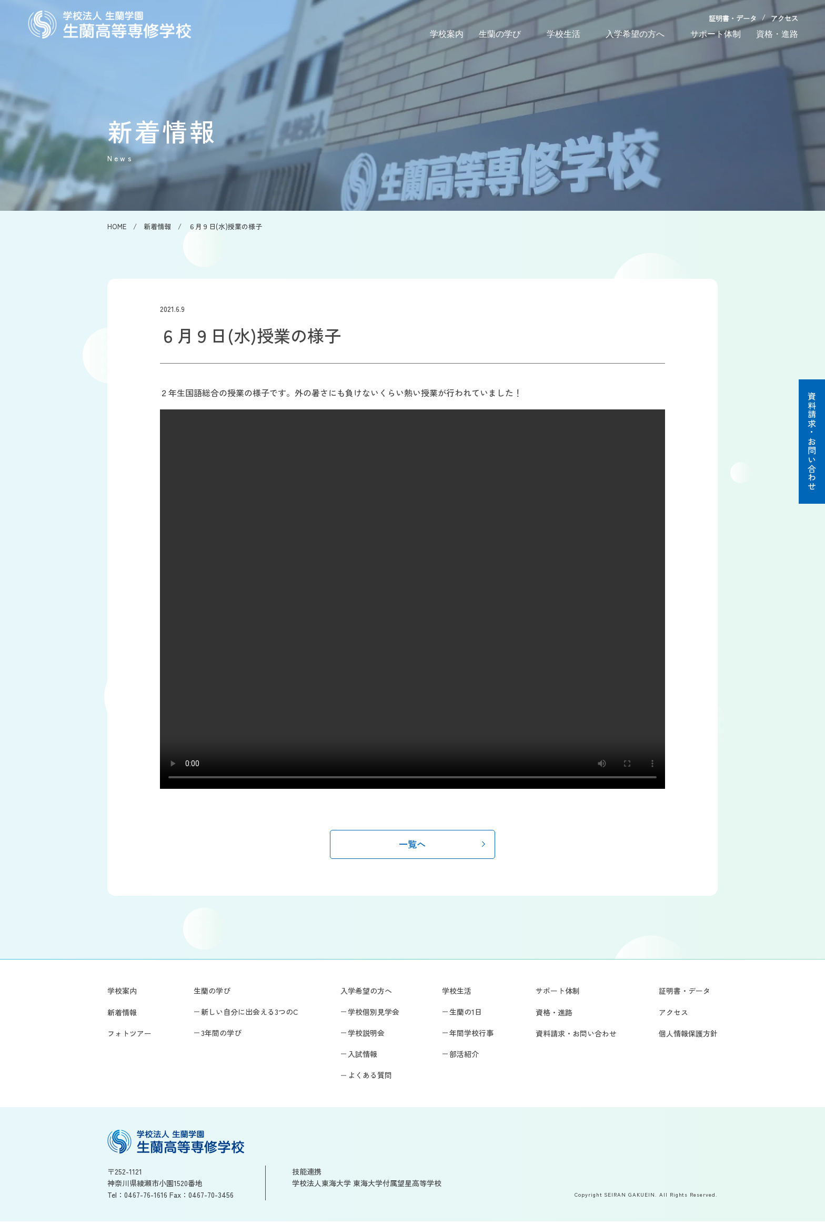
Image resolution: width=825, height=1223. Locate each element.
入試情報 (362, 1055)
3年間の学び (221, 1034)
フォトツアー (129, 1035)
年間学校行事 (471, 1034)
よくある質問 (370, 1076)
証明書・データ (733, 19)
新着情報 (122, 1014)
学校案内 (447, 34)
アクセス (784, 19)
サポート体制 (715, 34)
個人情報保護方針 (688, 1035)
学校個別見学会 (373, 1013)
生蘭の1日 (465, 1013)
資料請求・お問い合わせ (812, 441)
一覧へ (412, 845)
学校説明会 (366, 1034)
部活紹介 (464, 1055)
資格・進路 (777, 34)
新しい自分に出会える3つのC (249, 1013)
